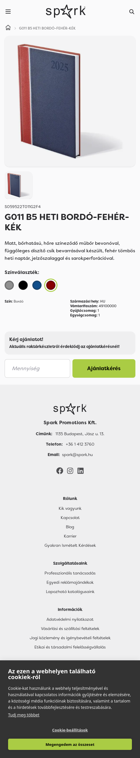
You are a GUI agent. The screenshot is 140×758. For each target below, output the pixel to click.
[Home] (8, 28)
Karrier (70, 536)
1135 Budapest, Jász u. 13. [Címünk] (79, 433)
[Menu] (8, 11)
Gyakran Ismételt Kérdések (70, 545)
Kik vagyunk (70, 508)
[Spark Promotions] (66, 11)
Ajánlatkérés (104, 368)
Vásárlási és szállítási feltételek (70, 628)
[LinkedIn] (80, 470)
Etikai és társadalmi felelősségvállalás (70, 647)
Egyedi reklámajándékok (70, 582)
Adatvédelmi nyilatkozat (70, 619)
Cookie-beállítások (70, 730)
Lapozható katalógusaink (70, 591)
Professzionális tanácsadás (70, 573)
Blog (70, 526)
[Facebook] (60, 470)
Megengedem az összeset (70, 744)
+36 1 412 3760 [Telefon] (80, 444)
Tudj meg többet (24, 715)
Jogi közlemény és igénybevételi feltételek (70, 637)
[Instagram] (70, 470)
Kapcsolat (70, 517)
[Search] (131, 11)
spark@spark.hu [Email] (77, 454)
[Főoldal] (70, 409)
